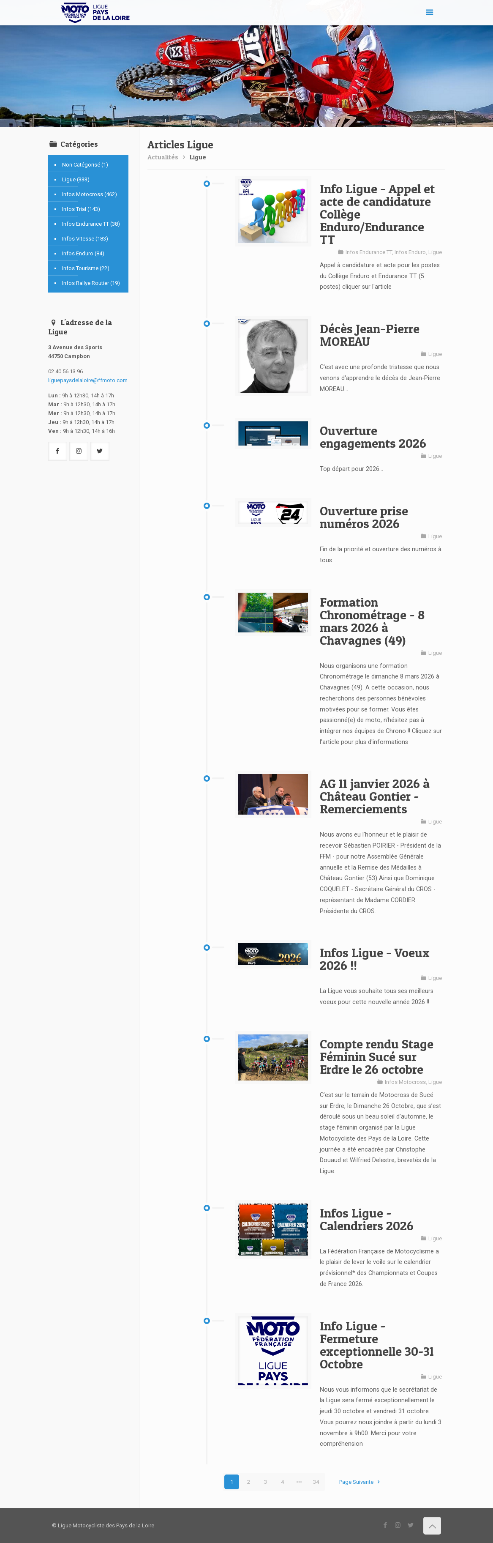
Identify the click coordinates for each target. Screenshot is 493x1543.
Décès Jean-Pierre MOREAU (369, 335)
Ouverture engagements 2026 (373, 437)
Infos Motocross (405, 1082)
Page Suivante (360, 1482)
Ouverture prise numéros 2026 (364, 517)
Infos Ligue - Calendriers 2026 (367, 1219)
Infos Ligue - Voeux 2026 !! (375, 959)
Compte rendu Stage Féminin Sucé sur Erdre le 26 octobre (376, 1056)
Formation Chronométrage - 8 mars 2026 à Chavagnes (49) (372, 621)
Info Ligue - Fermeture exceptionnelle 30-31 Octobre (377, 1344)
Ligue (198, 157)
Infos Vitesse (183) (85, 238)
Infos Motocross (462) (89, 194)
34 (316, 1482)
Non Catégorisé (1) (85, 164)
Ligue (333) (76, 179)
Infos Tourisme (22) (85, 268)
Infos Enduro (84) (83, 253)
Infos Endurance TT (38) (91, 224)
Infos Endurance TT (369, 252)
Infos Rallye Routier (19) (91, 283)
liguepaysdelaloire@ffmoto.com (88, 380)
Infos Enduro (410, 252)
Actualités (162, 157)
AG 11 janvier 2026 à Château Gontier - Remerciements (375, 796)
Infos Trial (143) (81, 209)
